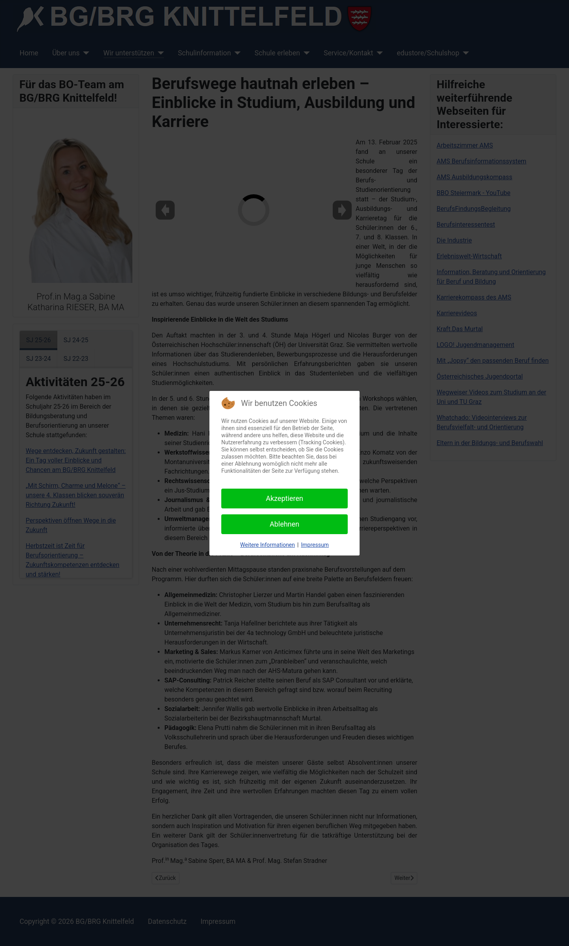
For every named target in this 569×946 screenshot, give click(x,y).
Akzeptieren (284, 498)
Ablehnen (284, 524)
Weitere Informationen (267, 545)
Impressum (315, 545)
